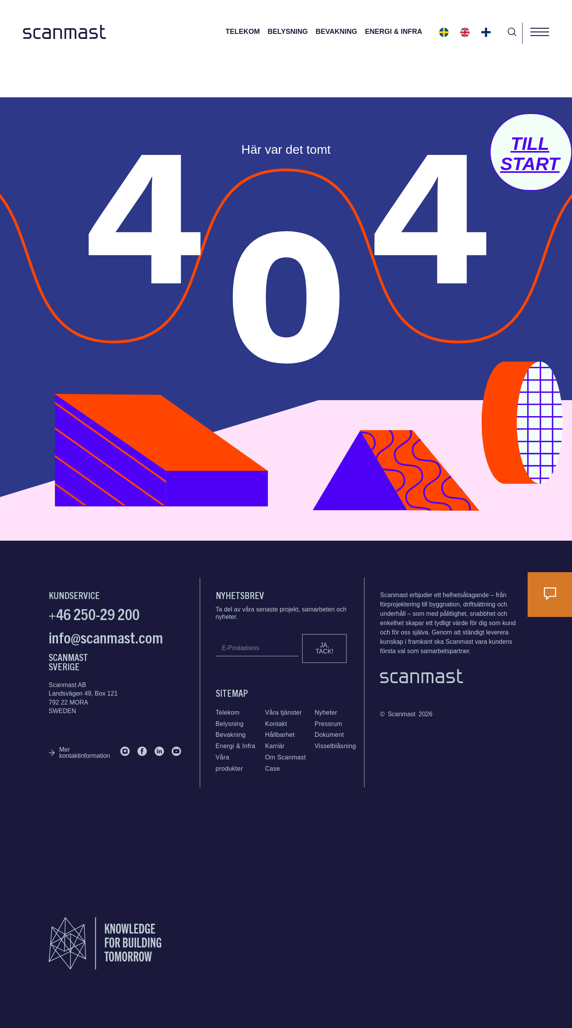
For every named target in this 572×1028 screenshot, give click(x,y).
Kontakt (276, 723)
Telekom (242, 31)
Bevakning (336, 31)
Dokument (329, 734)
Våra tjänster (283, 712)
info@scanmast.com (106, 637)
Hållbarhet (280, 734)
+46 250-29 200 (94, 613)
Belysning (288, 31)
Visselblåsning (335, 746)
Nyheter (326, 712)
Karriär (275, 746)
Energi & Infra (393, 31)
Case (272, 768)
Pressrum (328, 723)
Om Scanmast (285, 757)
